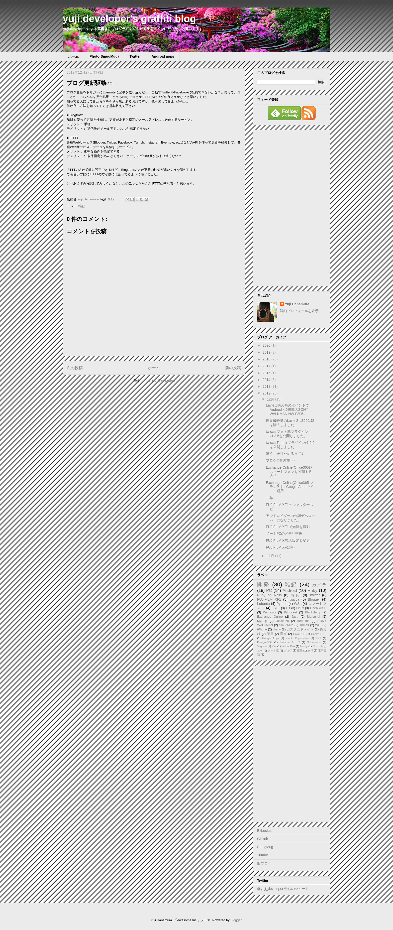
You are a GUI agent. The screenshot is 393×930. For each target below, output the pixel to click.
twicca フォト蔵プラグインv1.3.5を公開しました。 (287, 434)
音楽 (283, 634)
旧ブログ (264, 863)
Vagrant (262, 646)
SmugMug (286, 625)
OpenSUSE (318, 608)
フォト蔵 (273, 650)
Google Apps (270, 638)
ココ (79, 97)
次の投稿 (75, 368)
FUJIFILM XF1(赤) (280, 547)
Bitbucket (290, 612)
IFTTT (146, 97)
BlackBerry (312, 612)
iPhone (262, 629)
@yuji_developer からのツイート (283, 889)
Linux (300, 608)
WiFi (318, 625)
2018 (267, 359)
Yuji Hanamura (297, 304)
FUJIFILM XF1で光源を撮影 (288, 527)
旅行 (310, 650)
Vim (274, 646)
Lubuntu (263, 604)
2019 (267, 352)
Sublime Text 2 (289, 642)
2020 (267, 345)
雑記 (81, 206)
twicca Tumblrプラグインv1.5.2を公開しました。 (290, 445)
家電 (300, 650)
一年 (269, 498)
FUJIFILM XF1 (269, 599)
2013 (267, 386)
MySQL (262, 621)
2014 (267, 380)
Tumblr (304, 625)
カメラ (319, 585)
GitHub (262, 839)
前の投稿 (233, 368)
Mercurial (313, 616)
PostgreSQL (264, 642)
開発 (263, 584)
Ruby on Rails (269, 595)
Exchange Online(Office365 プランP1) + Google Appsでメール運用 (289, 487)
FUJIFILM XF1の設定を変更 (288, 541)
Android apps (163, 56)
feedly (304, 646)
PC (269, 590)
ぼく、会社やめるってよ (285, 454)
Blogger (314, 599)
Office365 (282, 621)
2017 (267, 366)
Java (294, 616)
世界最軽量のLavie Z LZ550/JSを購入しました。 (290, 423)
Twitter (135, 56)
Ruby (312, 590)
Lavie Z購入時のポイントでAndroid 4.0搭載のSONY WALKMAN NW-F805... (287, 409)
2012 (267, 393)
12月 (271, 399)
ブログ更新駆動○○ (280, 460)
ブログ (288, 650)
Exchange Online (270, 616)
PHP (318, 638)
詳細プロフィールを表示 (299, 311)
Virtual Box (288, 646)
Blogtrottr (128, 97)
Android (289, 590)
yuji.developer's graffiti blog (129, 18)
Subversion (314, 642)
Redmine (303, 621)
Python (281, 604)
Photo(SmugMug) (104, 56)
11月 (271, 556)
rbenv (277, 629)
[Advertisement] (291, 207)
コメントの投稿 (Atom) (158, 381)
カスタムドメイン (300, 629)
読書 (270, 634)
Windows (269, 612)
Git (288, 608)
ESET (276, 608)
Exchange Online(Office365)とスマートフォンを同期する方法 (290, 471)
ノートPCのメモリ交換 (284, 534)
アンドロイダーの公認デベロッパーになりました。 (290, 518)
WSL (298, 604)
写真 (296, 595)
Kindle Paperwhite (297, 638)
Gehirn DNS (318, 633)
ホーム (73, 56)
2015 (267, 373)
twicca (294, 599)
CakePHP (299, 633)
